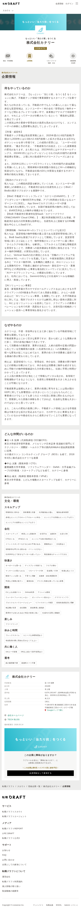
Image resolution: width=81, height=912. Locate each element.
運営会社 (6, 877)
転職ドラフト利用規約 (12, 881)
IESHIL (59, 905)
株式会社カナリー (51, 786)
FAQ (4, 855)
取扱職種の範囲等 (10, 891)
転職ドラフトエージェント (14, 816)
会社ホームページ (14, 715)
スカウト (21, 786)
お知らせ (6, 850)
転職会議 (49, 905)
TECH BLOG (12, 719)
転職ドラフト (8, 786)
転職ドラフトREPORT (12, 828)
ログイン (69, 3)
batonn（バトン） (72, 905)
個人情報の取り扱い (11, 886)
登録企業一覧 (34, 786)
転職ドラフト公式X (11, 838)
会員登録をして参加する (40, 773)
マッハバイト (38, 905)
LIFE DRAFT (8, 833)
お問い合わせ (8, 860)
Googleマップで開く (54, 710)
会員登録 (59, 3)
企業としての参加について (14, 864)
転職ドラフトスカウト (12, 812)
